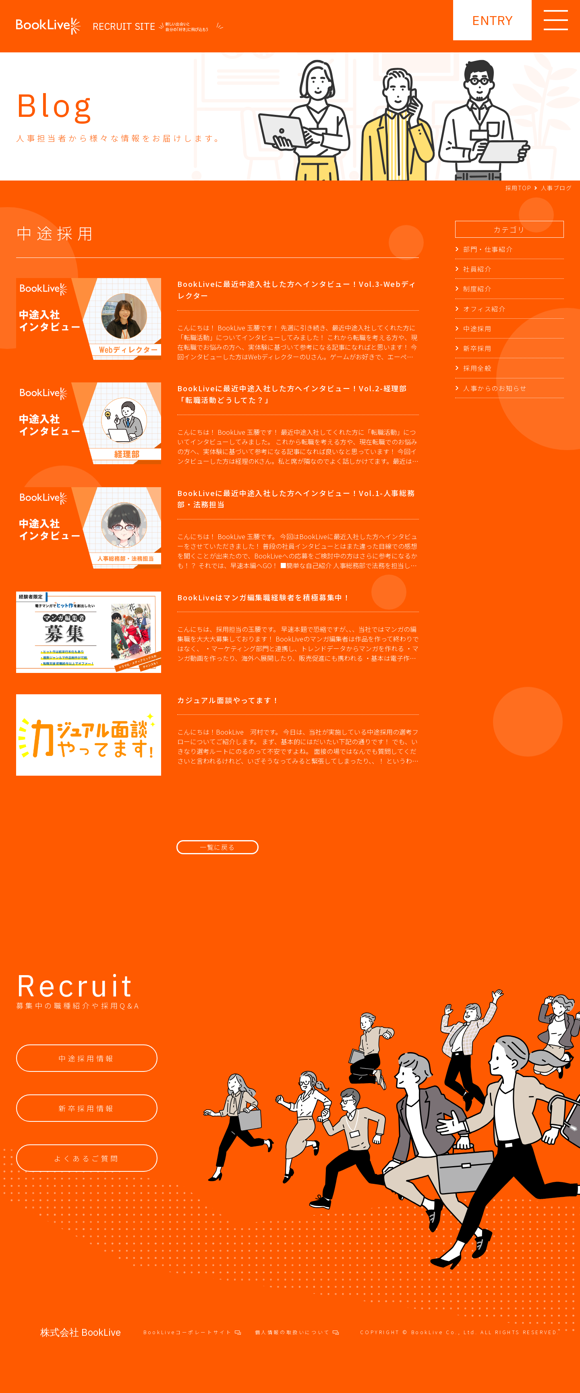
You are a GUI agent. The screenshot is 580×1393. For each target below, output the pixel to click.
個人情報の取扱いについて (297, 1332)
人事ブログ (556, 188)
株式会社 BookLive (80, 1332)
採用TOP (518, 188)
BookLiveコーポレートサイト (192, 1332)
